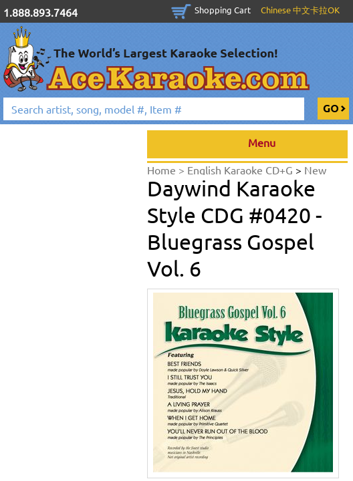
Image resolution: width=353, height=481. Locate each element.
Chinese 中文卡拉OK (300, 9)
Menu (247, 144)
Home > (167, 169)
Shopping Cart (223, 9)
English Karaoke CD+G (241, 169)
